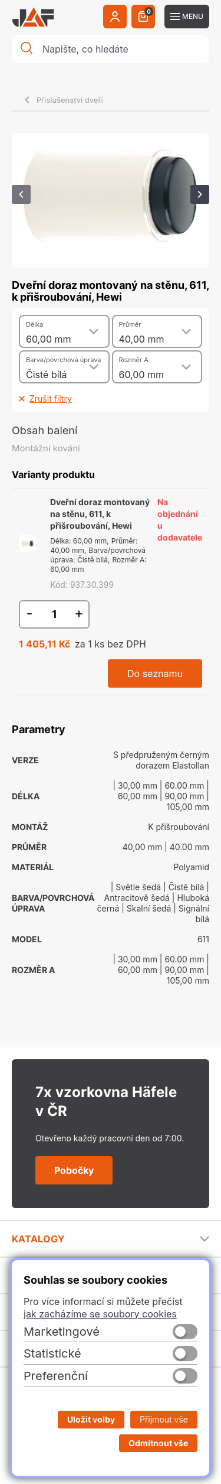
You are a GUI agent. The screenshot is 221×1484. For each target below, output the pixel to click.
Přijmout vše (164, 1419)
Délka (34, 324)
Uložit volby (91, 1419)
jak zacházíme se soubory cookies (100, 1314)
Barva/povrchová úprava (63, 360)
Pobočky (74, 1170)
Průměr (130, 324)
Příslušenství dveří (70, 100)
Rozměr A (134, 360)
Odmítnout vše (158, 1443)
